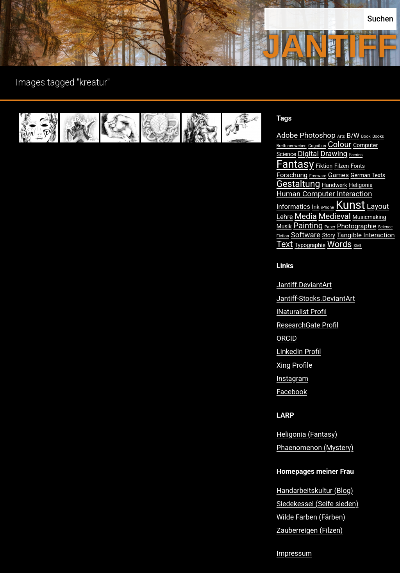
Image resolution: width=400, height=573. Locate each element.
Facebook (292, 392)
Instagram (292, 378)
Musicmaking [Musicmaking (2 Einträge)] (369, 217)
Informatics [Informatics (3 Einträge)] (293, 206)
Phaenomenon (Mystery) (315, 447)
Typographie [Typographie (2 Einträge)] (310, 245)
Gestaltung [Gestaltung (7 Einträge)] (298, 184)
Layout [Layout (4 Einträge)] (378, 206)
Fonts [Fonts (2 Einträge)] (358, 166)
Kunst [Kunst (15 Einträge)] (350, 205)
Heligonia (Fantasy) (307, 434)
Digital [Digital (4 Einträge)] (308, 153)
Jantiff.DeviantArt (304, 285)
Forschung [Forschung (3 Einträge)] (292, 175)
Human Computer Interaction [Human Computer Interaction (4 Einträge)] (324, 193)
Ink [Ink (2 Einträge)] (316, 207)
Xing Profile (294, 365)
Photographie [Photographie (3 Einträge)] (356, 226)
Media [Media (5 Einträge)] (306, 216)
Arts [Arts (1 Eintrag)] (341, 136)
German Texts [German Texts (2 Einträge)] (367, 175)
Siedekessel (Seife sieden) (318, 504)
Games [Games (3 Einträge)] (338, 175)
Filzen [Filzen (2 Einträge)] (341, 166)
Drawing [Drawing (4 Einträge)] (334, 153)
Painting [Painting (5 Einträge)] (308, 225)
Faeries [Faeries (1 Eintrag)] (356, 154)
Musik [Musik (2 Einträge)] (284, 226)
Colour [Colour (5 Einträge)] (339, 144)
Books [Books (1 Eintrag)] (378, 136)
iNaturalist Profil (302, 312)
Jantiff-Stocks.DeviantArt (316, 298)
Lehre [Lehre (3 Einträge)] (285, 217)
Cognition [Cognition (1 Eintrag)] (317, 145)
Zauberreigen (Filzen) (310, 530)
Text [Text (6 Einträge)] (285, 244)
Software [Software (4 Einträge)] (305, 234)
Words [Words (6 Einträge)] (339, 244)
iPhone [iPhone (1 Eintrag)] (327, 207)
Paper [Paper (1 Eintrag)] (330, 227)
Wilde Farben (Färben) (311, 517)
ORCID (287, 338)
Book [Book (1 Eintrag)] (365, 136)
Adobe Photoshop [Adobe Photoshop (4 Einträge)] (306, 135)
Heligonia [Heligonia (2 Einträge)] (360, 185)
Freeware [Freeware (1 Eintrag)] (318, 175)
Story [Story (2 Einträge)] (328, 235)
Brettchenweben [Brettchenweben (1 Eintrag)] (292, 145)
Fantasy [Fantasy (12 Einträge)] (295, 164)
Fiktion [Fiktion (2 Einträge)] (324, 166)
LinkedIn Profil (299, 351)
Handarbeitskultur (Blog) (315, 490)
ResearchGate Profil (307, 325)
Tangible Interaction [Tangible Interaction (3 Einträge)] (366, 235)
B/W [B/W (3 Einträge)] (353, 135)
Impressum (294, 553)
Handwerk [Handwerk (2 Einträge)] (334, 185)
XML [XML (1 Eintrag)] (358, 245)
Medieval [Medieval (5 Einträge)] (334, 216)
